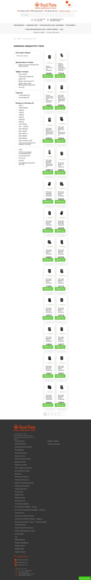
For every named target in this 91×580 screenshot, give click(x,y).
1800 (21, 115)
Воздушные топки (20, 462)
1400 (21, 110)
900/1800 (23, 133)
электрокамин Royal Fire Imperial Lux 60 (27, 143)
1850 (21, 117)
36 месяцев (24, 97)
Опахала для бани (20, 525)
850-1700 (23, 131)
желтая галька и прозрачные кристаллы (29, 65)
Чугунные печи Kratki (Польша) (24, 516)
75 (20, 149)
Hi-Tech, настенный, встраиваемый (25, 152)
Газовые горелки (20, 546)
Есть (22, 158)
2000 (22, 119)
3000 (21, 122)
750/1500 (23, 129)
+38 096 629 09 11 (37, 11)
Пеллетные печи (20, 501)
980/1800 (23, 138)
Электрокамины (19, 25)
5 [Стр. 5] (58, 414)
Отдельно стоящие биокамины (24, 483)
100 (21, 105)
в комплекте (24, 156)
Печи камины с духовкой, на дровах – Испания (30, 510)
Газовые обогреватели (22, 543)
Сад (61, 29)
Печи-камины (70, 25)
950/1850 (23, 136)
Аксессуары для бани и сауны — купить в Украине (41, 29)
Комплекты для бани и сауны (24, 528)
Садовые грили (19, 549)
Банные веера (19, 534)
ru (75, 11)
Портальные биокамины (22, 486)
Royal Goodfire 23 (25, 140)
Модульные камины (21, 465)
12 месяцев (24, 95)
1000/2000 (23, 108)
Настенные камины (21, 453)
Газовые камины (20, 540)
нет (21, 160)
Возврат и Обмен (39, 32)
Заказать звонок (65, 11)
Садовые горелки (20, 552)
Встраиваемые (19, 450)
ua (72, 11)
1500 (21, 112)
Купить (47, 76)
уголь (22, 87)
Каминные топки (32, 25)
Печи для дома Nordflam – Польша (26, 507)
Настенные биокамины (22, 480)
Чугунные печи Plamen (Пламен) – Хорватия (28, 519)
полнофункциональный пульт (27, 163)
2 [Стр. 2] (48, 414)
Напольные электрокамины (23, 447)
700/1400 (23, 124)
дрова (22, 79)
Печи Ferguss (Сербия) (22, 504)
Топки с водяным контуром (23, 468)
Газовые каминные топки (23, 459)
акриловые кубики (26, 76)
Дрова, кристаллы (26, 81)
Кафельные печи (20, 498)
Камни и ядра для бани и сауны (25, 531)
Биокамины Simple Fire (22, 477)
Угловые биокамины (21, 489)
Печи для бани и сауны (47, 25)
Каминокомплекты (20, 444)
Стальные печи (19, 513)
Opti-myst (23, 74)
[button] (85, 578)
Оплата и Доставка (53, 32)
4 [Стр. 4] (55, 414)
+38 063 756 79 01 (51, 11)
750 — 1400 (23, 126)
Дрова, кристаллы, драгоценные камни (27, 84)
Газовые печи (19, 495)
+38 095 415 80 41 (23, 11)
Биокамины (60, 25)
